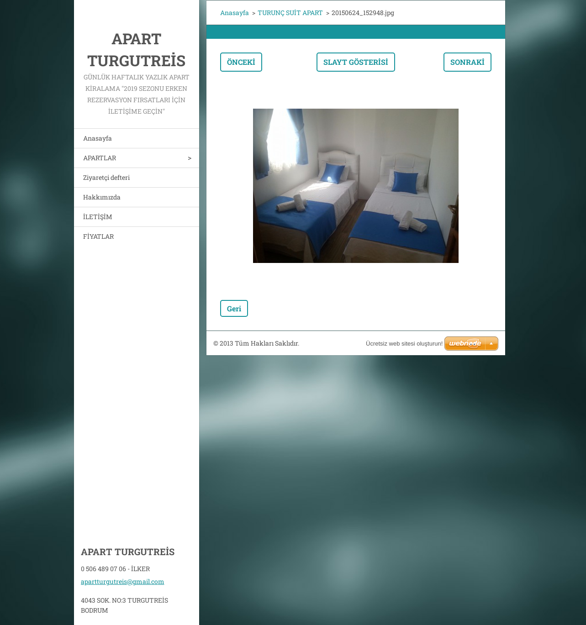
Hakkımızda (102, 197)
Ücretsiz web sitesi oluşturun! (404, 343)
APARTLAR (99, 157)
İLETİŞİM (97, 216)
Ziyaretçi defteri (106, 177)
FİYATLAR (98, 236)
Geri (234, 308)
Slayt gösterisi (355, 62)
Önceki (241, 62)
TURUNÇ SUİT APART (290, 12)
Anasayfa (97, 138)
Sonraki (467, 62)
